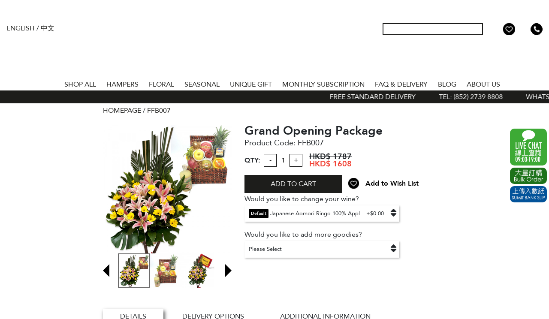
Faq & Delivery (401, 84)
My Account (495, 29)
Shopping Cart (523, 29)
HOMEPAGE (122, 110)
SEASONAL (202, 84)
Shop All (80, 84)
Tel (537, 29)
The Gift (275, 46)
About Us (483, 84)
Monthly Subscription (323, 84)
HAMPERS (122, 84)
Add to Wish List (392, 183)
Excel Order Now (528, 176)
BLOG (447, 84)
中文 (47, 28)
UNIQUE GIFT (251, 84)
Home (51, 82)
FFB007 (159, 110)
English (20, 28)
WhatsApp (528, 147)
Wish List (509, 29)
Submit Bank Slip (528, 194)
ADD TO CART (293, 184)
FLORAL (161, 84)
